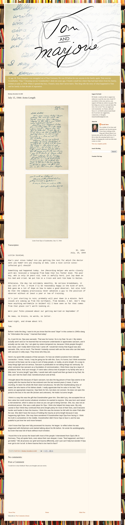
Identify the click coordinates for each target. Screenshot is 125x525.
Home (47, 512)
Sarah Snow (105, 124)
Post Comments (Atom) (22, 516)
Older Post (82, 512)
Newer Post (12, 512)
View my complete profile (99, 144)
